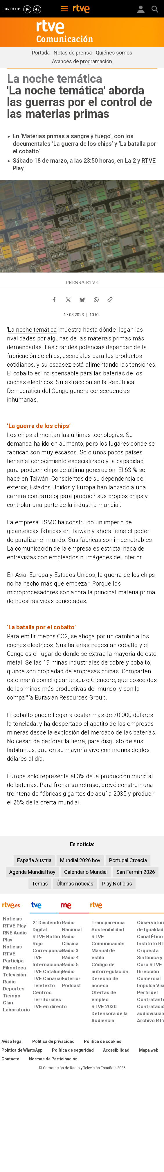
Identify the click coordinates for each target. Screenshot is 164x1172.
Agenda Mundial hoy (32, 872)
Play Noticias (117, 884)
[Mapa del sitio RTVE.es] (148, 1050)
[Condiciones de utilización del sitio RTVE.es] (12, 1042)
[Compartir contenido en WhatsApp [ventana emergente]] (96, 298)
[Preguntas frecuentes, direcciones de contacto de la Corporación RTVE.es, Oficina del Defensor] (10, 1059)
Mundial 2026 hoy (80, 860)
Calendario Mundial (86, 872)
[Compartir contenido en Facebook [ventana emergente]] (54, 298)
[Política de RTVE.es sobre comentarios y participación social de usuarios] (53, 1059)
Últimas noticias (75, 884)
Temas (40, 884)
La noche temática (32, 329)
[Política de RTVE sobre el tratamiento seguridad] (73, 1050)
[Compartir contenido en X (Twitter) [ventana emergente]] (68, 298)
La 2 (130, 160)
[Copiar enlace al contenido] (110, 298)
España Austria (34, 860)
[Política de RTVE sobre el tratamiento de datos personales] (53, 1042)
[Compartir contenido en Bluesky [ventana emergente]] (82, 298)
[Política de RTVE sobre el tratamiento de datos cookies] (102, 1042)
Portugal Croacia (128, 860)
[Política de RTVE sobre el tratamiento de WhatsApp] (21, 1050)
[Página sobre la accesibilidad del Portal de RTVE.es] (116, 1050)
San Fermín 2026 (135, 872)
